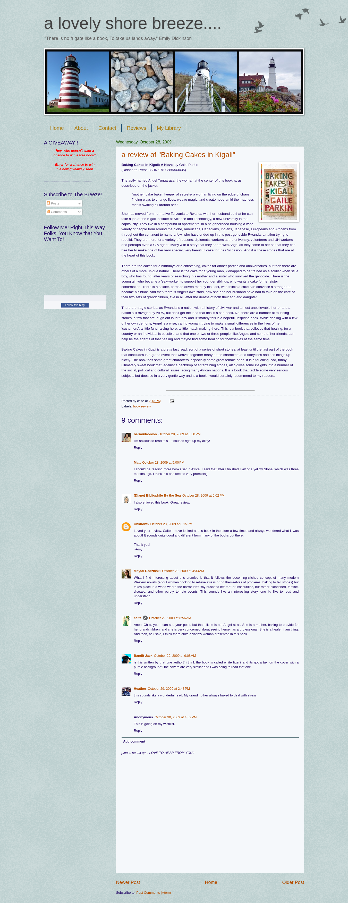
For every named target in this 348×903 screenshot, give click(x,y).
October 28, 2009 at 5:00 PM (163, 462)
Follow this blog (75, 304)
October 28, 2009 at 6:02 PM (203, 495)
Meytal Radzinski (147, 571)
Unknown (141, 524)
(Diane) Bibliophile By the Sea (157, 495)
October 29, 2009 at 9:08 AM (175, 656)
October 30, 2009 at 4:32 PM (176, 717)
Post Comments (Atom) (153, 893)
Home (57, 128)
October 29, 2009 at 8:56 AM (170, 618)
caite (137, 618)
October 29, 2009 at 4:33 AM (183, 571)
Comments (57, 212)
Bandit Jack (143, 656)
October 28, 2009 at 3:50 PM (179, 434)
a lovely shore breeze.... (133, 23)
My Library (169, 128)
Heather (140, 689)
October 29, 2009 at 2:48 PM (169, 689)
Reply (138, 447)
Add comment (134, 741)
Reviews (136, 128)
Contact (107, 128)
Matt (137, 462)
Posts (53, 203)
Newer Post (128, 882)
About (81, 128)
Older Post (293, 882)
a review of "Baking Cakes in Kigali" (178, 155)
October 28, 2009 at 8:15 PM (171, 524)
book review (142, 406)
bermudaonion (145, 434)
